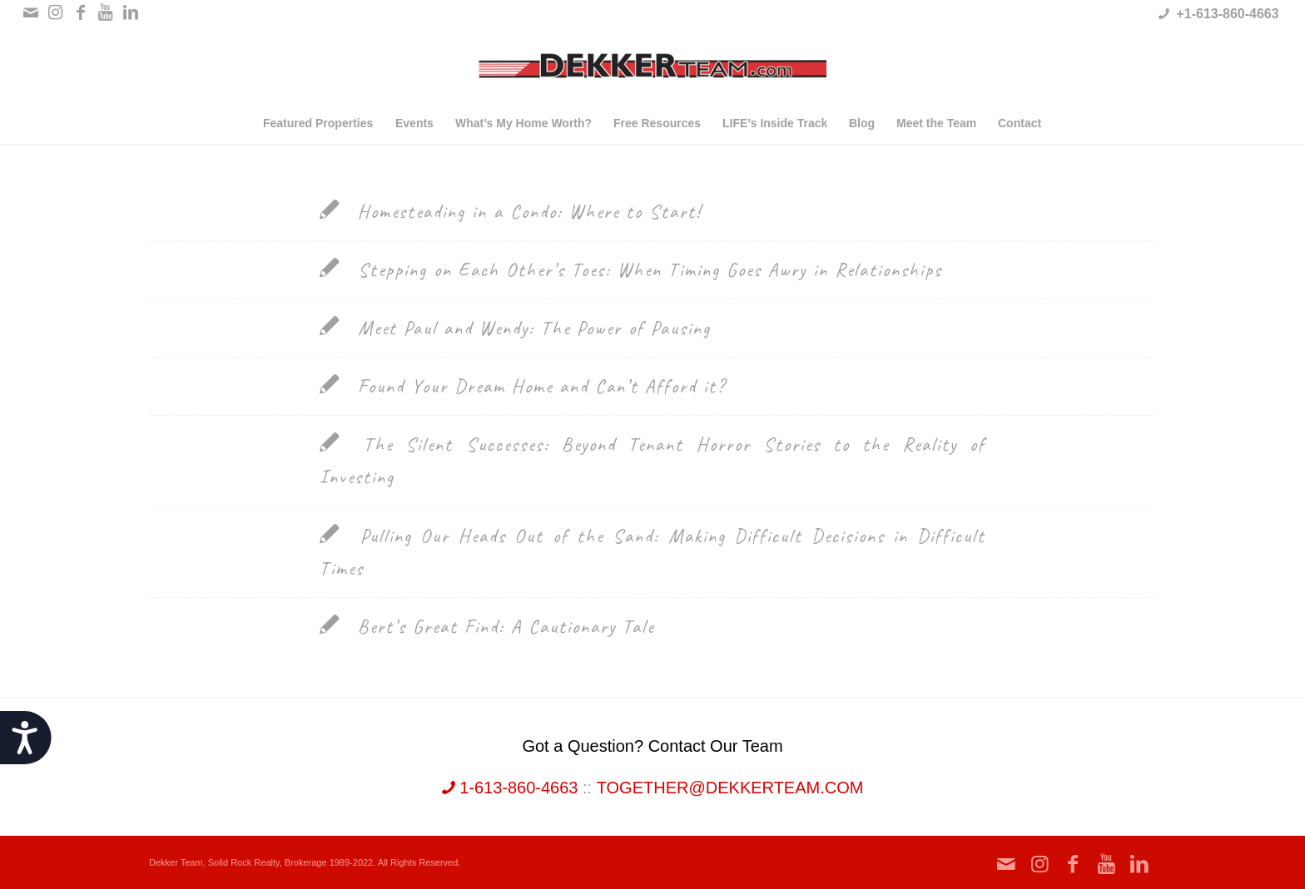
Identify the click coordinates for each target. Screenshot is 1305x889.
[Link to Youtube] (105, 12)
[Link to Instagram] (55, 12)
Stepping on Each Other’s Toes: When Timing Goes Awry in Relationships (650, 270)
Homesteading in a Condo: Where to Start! (530, 212)
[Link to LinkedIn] (130, 12)
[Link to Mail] (30, 12)
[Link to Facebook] (80, 12)
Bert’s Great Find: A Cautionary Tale (506, 627)
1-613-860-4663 (510, 787)
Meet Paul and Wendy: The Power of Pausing (534, 328)
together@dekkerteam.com (730, 787)
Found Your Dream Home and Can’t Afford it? (542, 386)
